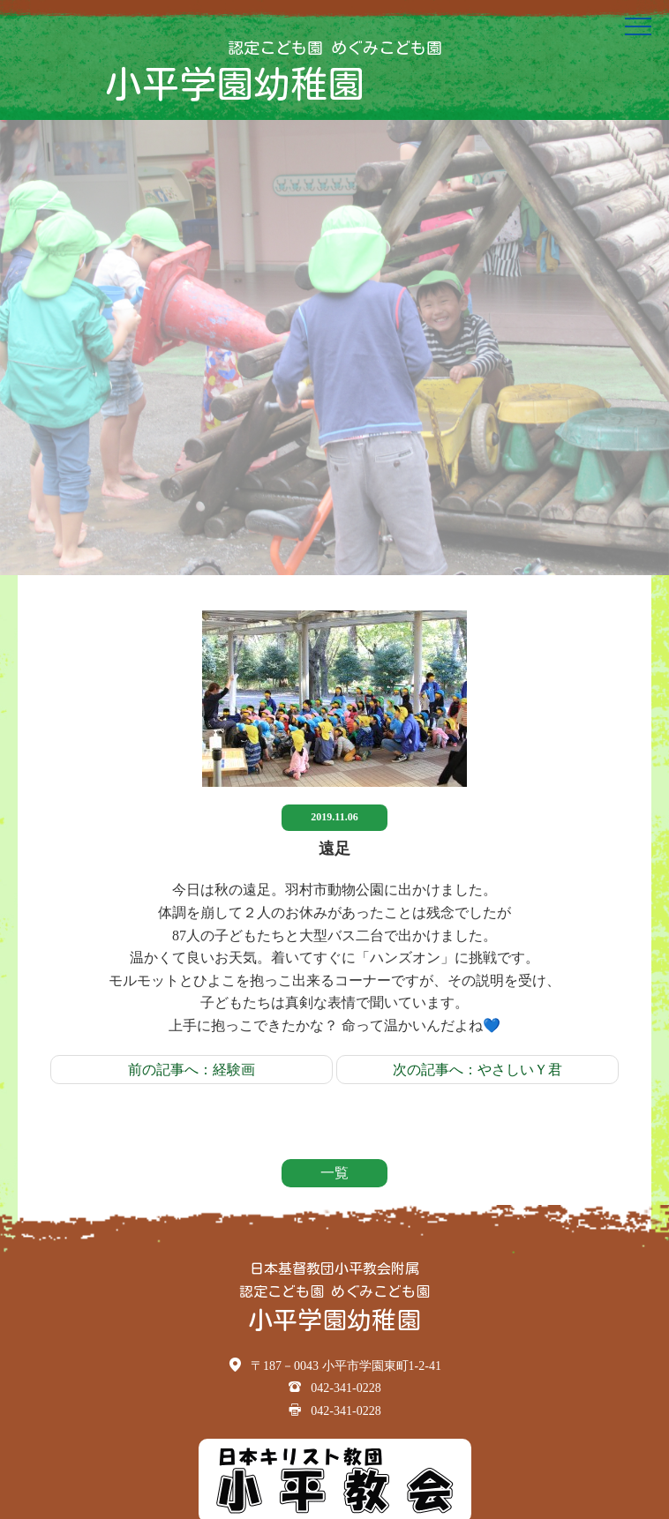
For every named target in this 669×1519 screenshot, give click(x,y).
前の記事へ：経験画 (191, 1069)
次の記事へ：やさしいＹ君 (477, 1069)
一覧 (334, 1172)
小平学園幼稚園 (235, 83)
